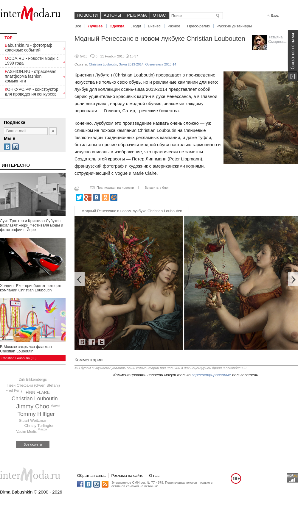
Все (77, 26)
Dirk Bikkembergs (33, 379)
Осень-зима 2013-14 (160, 64)
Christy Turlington (39, 425)
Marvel (55, 405)
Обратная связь (91, 475)
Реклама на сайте (127, 475)
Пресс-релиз (198, 26)
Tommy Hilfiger (36, 414)
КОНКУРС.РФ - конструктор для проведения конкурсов (31, 91)
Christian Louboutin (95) (18, 358)
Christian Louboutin (35, 399)
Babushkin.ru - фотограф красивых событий (28, 47)
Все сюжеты (33, 444)
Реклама (137, 15)
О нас (159, 15)
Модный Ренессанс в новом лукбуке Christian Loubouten (131, 211)
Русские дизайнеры (234, 26)
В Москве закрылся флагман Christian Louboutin (26, 348)
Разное (173, 26)
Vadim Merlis (26, 432)
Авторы (112, 15)
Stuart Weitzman (33, 420)
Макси (42, 429)
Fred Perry (14, 390)
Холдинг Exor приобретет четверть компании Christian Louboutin (31, 287)
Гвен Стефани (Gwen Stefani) (33, 385)
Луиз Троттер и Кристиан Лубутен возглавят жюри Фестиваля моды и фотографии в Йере (31, 225)
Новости (87, 15)
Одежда (117, 26)
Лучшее (95, 26)
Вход (273, 15)
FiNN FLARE (38, 392)
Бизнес (154, 26)
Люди (136, 26)
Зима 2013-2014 (131, 64)
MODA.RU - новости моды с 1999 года (32, 60)
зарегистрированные (211, 375)
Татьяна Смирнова (277, 39)
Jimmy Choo (32, 406)
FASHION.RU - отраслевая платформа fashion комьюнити (30, 76)
